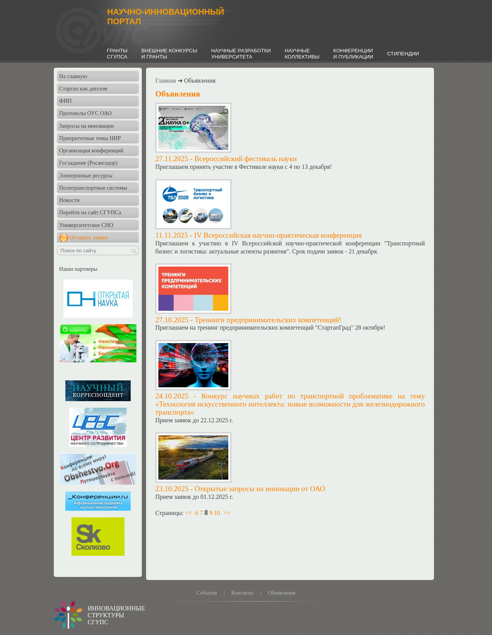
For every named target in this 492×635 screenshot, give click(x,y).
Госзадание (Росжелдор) (88, 163)
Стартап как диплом (83, 88)
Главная (165, 80)
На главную (73, 76)
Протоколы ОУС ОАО (85, 113)
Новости (69, 200)
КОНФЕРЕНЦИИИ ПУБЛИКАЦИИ (353, 54)
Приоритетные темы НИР (90, 138)
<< (188, 513)
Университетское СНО (86, 225)
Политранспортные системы (93, 188)
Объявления (282, 593)
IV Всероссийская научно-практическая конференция (278, 235)
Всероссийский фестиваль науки (245, 159)
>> (226, 513)
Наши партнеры (78, 269)
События (206, 593)
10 (217, 513)
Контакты (242, 593)
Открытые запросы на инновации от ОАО (259, 489)
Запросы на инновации (86, 126)
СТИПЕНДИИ (403, 54)
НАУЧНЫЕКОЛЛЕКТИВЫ (302, 54)
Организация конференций (91, 150)
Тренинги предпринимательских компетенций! (267, 320)
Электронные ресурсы (86, 175)
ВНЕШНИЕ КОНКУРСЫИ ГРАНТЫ (169, 54)
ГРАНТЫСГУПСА (117, 54)
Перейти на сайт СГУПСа (90, 212)
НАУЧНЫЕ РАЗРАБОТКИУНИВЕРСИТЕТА (241, 54)
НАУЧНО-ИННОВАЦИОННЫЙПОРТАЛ (165, 16)
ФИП (65, 101)
